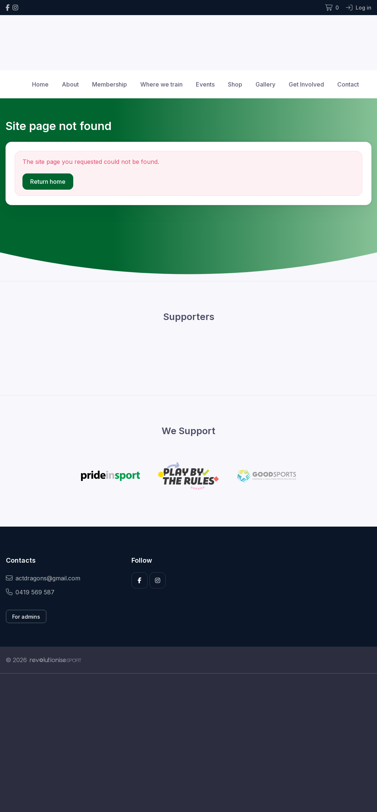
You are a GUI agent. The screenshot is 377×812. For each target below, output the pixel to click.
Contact (348, 84)
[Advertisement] (188, 742)
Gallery (265, 84)
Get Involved (306, 84)
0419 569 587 (30, 592)
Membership (109, 84)
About (70, 84)
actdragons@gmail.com (43, 578)
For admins (26, 617)
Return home (48, 181)
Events (205, 84)
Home (40, 84)
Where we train (161, 84)
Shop (235, 84)
